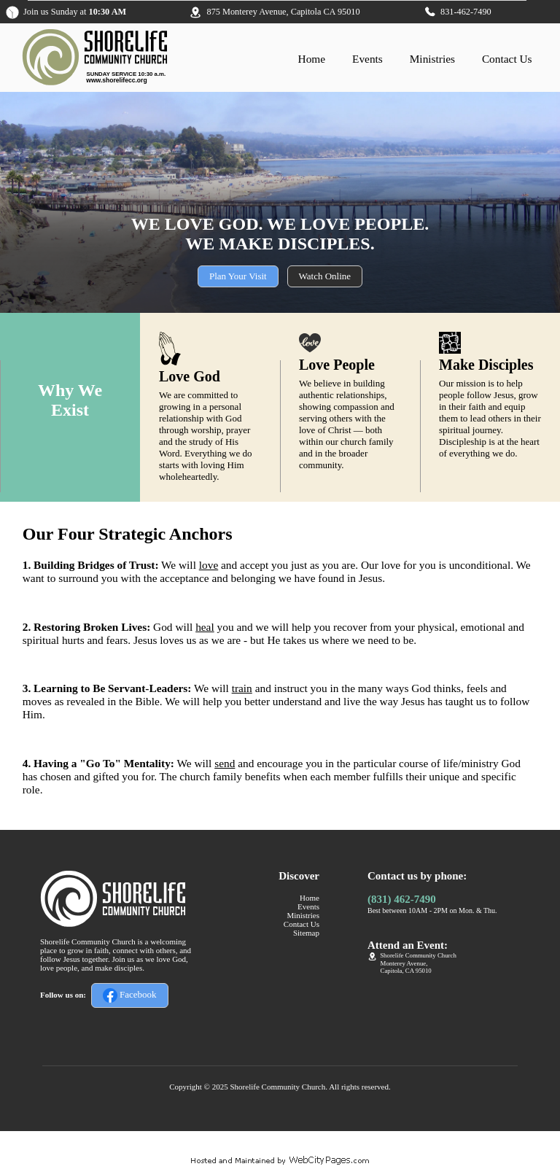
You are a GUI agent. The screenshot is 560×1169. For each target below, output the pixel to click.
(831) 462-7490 (402, 899)
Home (312, 59)
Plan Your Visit (238, 276)
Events (367, 59)
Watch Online (325, 276)
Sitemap (306, 932)
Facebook (130, 995)
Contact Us (507, 59)
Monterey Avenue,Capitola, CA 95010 (406, 967)
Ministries (432, 59)
